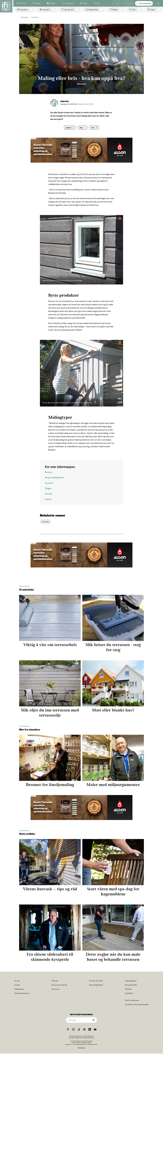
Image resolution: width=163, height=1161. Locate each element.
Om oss (17, 1088)
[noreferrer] (89, 1137)
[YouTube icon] (95, 1137)
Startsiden (24, 17)
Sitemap (55, 1088)
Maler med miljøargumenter (113, 861)
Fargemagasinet (131, 1088)
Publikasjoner (19, 1096)
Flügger (48, 518)
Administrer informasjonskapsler (137, 1112)
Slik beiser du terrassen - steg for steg (113, 693)
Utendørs (34, 17)
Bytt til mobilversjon (132, 1108)
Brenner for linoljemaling (50, 861)
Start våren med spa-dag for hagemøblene (113, 983)
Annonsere (56, 1096)
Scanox (48, 529)
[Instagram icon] (73, 1137)
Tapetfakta (129, 1101)
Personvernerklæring (59, 1092)
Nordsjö (48, 524)
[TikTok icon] (78, 1137)
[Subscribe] (93, 1128)
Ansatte (17, 1092)
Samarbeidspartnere (22, 1101)
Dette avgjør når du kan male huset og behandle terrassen (113, 1064)
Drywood (49, 513)
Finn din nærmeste (96, 1088)
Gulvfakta (128, 1096)
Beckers (48, 502)
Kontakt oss (81, 1155)
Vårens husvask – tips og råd (50, 981)
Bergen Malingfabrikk (54, 508)
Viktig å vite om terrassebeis (50, 690)
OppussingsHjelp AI (96, 1092)
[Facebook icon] (67, 1137)
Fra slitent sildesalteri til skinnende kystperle (50, 1064)
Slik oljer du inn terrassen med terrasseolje (50, 773)
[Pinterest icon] (84, 1137)
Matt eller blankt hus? (113, 771)
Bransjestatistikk (131, 1092)
